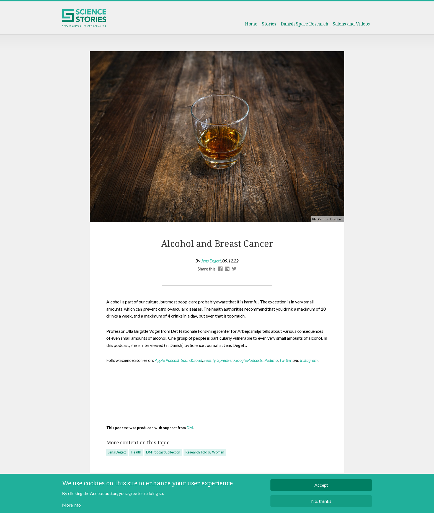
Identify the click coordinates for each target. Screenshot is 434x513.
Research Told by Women (204, 452)
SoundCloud (191, 360)
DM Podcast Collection (163, 452)
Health (136, 452)
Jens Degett (211, 260)
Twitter (285, 360)
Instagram (309, 360)
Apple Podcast (167, 360)
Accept (321, 488)
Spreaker (225, 360)
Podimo (271, 360)
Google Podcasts (248, 360)
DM (190, 428)
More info (71, 508)
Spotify (209, 360)
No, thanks (321, 504)
